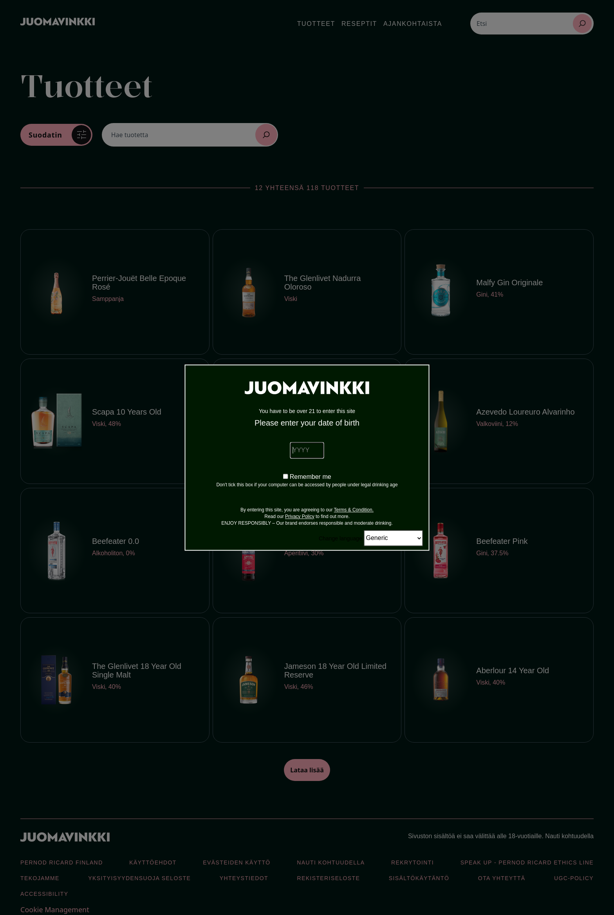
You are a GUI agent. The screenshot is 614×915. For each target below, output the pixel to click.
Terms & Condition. (354, 510)
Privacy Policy (299, 516)
